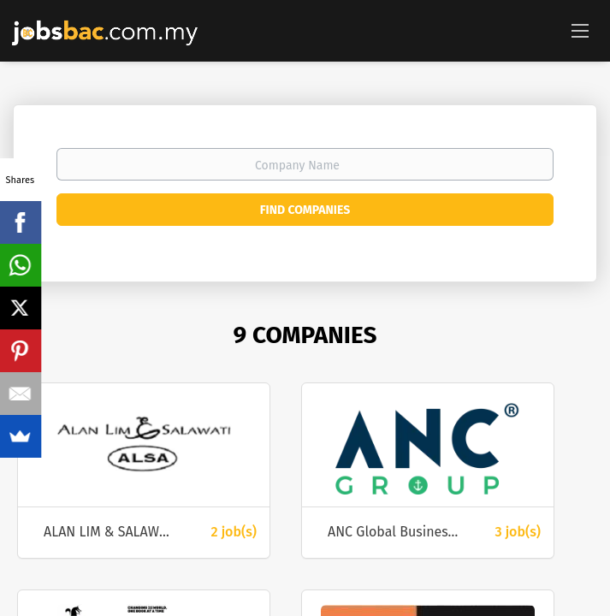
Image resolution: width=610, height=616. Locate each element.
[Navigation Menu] (580, 30)
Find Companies (305, 210)
